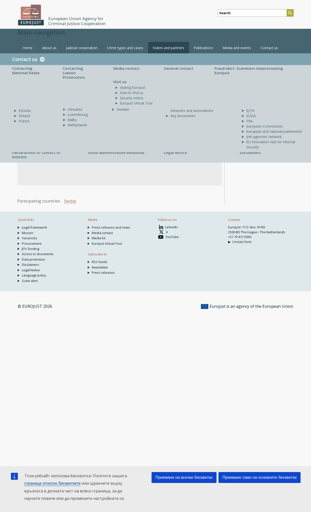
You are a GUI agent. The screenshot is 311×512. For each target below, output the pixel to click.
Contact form (241, 241)
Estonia (25, 110)
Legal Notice (175, 152)
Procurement (31, 243)
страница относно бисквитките (52, 483)
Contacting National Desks (26, 70)
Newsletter (100, 267)
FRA (249, 121)
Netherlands (77, 125)
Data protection (33, 259)
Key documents (182, 115)
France (24, 121)
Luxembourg (77, 114)
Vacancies (29, 238)
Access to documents (38, 254)
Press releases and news (111, 227)
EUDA (251, 115)
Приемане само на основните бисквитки (259, 477)
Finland (24, 115)
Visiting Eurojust (132, 87)
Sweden (123, 109)
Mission (27, 233)
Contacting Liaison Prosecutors (74, 73)
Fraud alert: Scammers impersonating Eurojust (249, 70)
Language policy (34, 275)
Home (27, 47)
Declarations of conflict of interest (36, 154)
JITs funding (30, 248)
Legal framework (34, 227)
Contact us (24, 59)
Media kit (98, 238)
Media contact (126, 68)
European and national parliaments (274, 131)
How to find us (131, 92)
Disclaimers (250, 152)
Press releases (103, 272)
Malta (72, 119)
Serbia (70, 201)
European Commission (264, 126)
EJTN (250, 110)
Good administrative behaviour (116, 152)
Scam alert (30, 280)
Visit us (119, 81)
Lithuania (74, 109)
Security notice (131, 98)
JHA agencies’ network (264, 136)
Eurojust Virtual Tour (136, 103)
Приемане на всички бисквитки (184, 477)
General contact (178, 68)
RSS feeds (99, 262)
